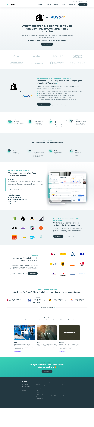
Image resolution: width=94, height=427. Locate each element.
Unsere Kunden (39, 413)
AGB (50, 412)
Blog (63, 403)
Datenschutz (52, 409)
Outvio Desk (39, 407)
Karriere (51, 405)
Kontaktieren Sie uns (80, 1)
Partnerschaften (52, 414)
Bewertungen (65, 412)
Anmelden (73, 1)
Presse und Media (53, 407)
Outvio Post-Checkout (40, 404)
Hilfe (63, 414)
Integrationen (71, 4)
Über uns (51, 403)
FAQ (86, 1)
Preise (63, 4)
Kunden (56, 4)
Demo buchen (39, 417)
